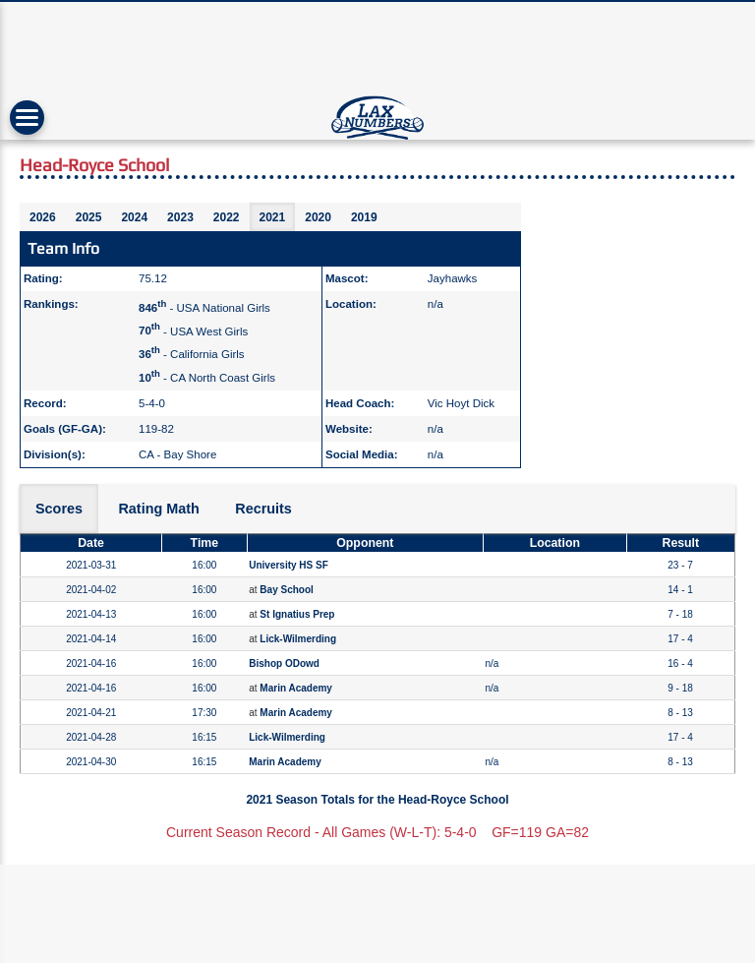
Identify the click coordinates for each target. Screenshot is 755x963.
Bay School (286, 589)
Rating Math (158, 508)
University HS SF (288, 565)
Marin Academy (296, 688)
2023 (180, 217)
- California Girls (192, 354)
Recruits (263, 508)
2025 (89, 217)
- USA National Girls (204, 308)
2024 (134, 217)
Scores (59, 508)
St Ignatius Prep (297, 614)
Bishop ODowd (284, 663)
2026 (42, 217)
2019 (364, 217)
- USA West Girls (193, 330)
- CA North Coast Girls (207, 378)
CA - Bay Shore (177, 454)
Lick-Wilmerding (298, 638)
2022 (226, 217)
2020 (318, 217)
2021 (273, 217)
